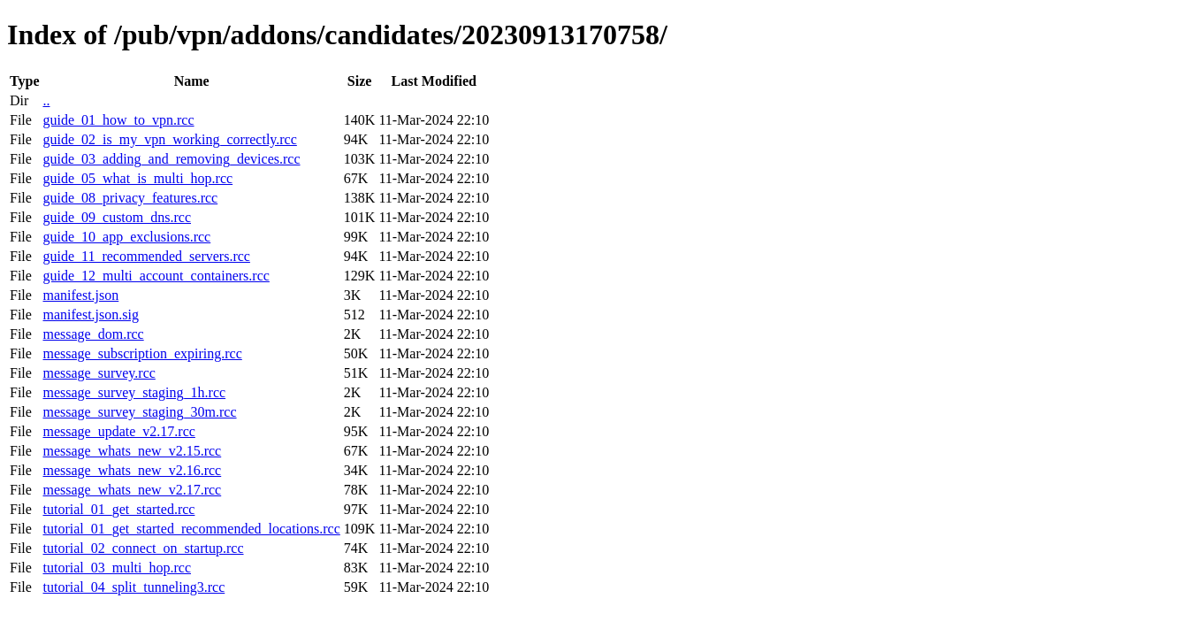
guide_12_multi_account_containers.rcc (155, 275)
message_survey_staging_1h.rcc (133, 392)
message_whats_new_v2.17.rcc (131, 489)
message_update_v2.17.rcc (118, 431)
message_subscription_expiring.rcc (141, 353)
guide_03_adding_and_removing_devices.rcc (171, 158)
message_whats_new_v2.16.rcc (131, 470)
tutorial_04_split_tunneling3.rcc (133, 587)
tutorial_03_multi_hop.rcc (116, 567)
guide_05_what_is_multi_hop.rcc (137, 178)
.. (46, 100)
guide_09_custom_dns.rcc (116, 217)
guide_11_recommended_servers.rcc (145, 256)
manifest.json (80, 295)
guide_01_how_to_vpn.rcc (118, 119)
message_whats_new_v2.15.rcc (131, 450)
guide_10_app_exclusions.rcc (126, 236)
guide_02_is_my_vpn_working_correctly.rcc (169, 139)
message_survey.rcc (98, 372)
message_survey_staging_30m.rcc (139, 411)
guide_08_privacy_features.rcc (129, 197)
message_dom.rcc (92, 334)
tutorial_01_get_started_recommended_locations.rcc (190, 528)
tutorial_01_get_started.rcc (118, 509)
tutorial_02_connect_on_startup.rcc (142, 548)
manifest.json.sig (90, 314)
